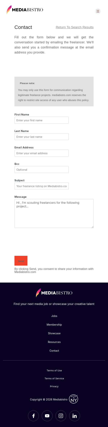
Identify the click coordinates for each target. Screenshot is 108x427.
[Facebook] (33, 415)
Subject (19, 180)
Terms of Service (54, 378)
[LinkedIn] (74, 415)
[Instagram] (60, 415)
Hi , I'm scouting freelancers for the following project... (54, 213)
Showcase (54, 333)
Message (20, 196)
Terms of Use (54, 370)
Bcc (17, 163)
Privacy (54, 386)
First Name (21, 114)
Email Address (24, 147)
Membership (54, 324)
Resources (54, 341)
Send (21, 261)
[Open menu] (98, 11)
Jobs (54, 315)
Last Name (21, 130)
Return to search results (75, 27)
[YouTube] (47, 415)
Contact (54, 350)
